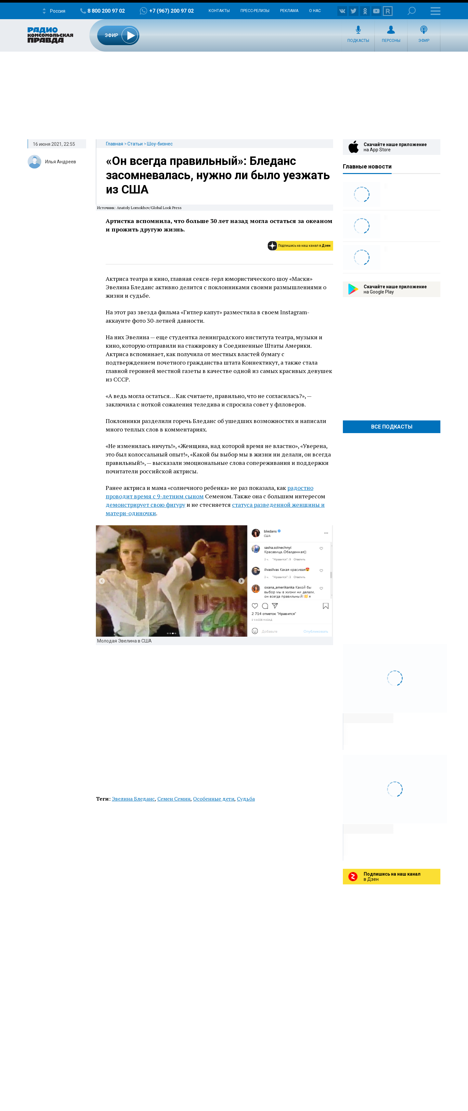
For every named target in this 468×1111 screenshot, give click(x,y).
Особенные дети (213, 798)
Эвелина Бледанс (133, 798)
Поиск (412, 11)
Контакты (219, 10)
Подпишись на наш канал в (304, 245)
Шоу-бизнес (160, 143)
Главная (114, 143)
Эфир (423, 40)
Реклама (289, 10)
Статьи (135, 143)
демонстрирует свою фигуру (145, 504)
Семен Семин (173, 798)
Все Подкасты (391, 427)
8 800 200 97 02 (106, 11)
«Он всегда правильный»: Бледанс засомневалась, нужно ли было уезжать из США (218, 175)
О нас (315, 10)
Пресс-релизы (254, 10)
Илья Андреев (60, 161)
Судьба (246, 798)
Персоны (391, 40)
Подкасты (358, 40)
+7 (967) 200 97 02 (171, 11)
